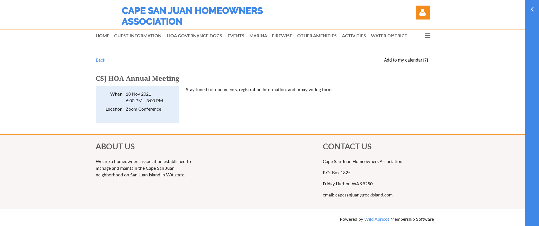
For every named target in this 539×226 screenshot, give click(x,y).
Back (100, 59)
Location (113, 108)
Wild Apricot (376, 219)
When (116, 93)
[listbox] (407, 60)
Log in (423, 13)
